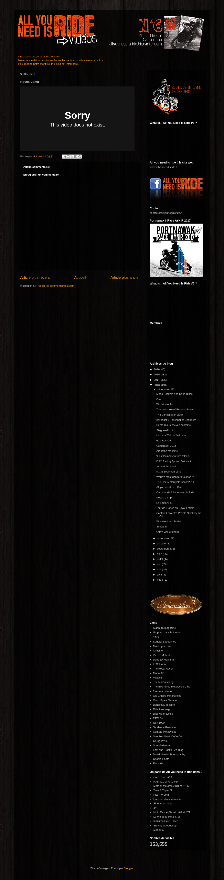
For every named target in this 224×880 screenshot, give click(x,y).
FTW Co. (158, 718)
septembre (163, 548)
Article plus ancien (125, 277)
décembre (163, 389)
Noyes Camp (164, 497)
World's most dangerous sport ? (175, 476)
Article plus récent (35, 277)
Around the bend (166, 466)
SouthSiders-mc (162, 745)
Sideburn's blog (162, 803)
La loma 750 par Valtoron (171, 435)
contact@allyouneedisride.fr (166, 212)
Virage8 (157, 677)
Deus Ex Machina (163, 659)
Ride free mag (161, 709)
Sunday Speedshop (164, 641)
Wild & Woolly (164, 404)
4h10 (156, 636)
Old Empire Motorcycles (167, 695)
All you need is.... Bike (169, 487)
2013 (157, 384)
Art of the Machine (167, 450)
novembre (163, 538)
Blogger (128, 868)
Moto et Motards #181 (166, 785)
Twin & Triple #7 (162, 790)
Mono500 (158, 673)
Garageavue (160, 740)
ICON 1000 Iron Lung (169, 471)
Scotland (161, 526)
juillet (160, 559)
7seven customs (162, 691)
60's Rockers (164, 440)
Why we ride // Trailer (168, 521)
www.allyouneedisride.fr (164, 167)
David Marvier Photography (169, 754)
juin (159, 564)
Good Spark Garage (165, 700)
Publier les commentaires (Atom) (56, 285)
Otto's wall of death (167, 531)
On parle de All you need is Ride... (176, 492)
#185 (186, 785)
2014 (157, 379)
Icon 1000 (159, 722)
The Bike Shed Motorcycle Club (171, 686)
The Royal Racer (163, 668)
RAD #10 (158, 781)
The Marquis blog (163, 682)
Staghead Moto (165, 430)
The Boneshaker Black (169, 414)
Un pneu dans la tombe (166, 632)
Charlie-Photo (161, 758)
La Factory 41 (164, 502)
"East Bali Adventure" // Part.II (173, 456)
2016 (157, 369)
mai (159, 569)
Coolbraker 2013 (166, 445)
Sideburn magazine (164, 627)
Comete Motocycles (164, 731)
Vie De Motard (161, 655)
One (158, 399)
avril (159, 574)
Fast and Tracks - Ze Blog (168, 749)
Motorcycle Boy (162, 646)
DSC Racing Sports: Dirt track (173, 461)
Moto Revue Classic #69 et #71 (171, 812)
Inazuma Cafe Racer (165, 821)
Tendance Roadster (164, 727)
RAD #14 (173, 781)
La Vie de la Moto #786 (167, 816)
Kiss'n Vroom (161, 794)
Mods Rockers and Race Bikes (174, 393)
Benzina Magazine (164, 704)
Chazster (158, 650)
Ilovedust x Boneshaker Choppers (176, 419)
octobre (162, 543)
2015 (157, 374)
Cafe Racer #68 (162, 777)
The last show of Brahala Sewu (174, 409)
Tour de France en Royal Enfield (175, 507)
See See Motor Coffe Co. (168, 736)
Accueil (80, 277)
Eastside (158, 763)
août (160, 553)
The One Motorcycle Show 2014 (175, 482)
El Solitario (159, 664)
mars (160, 579)
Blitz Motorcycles (163, 713)
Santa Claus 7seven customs (173, 425)
